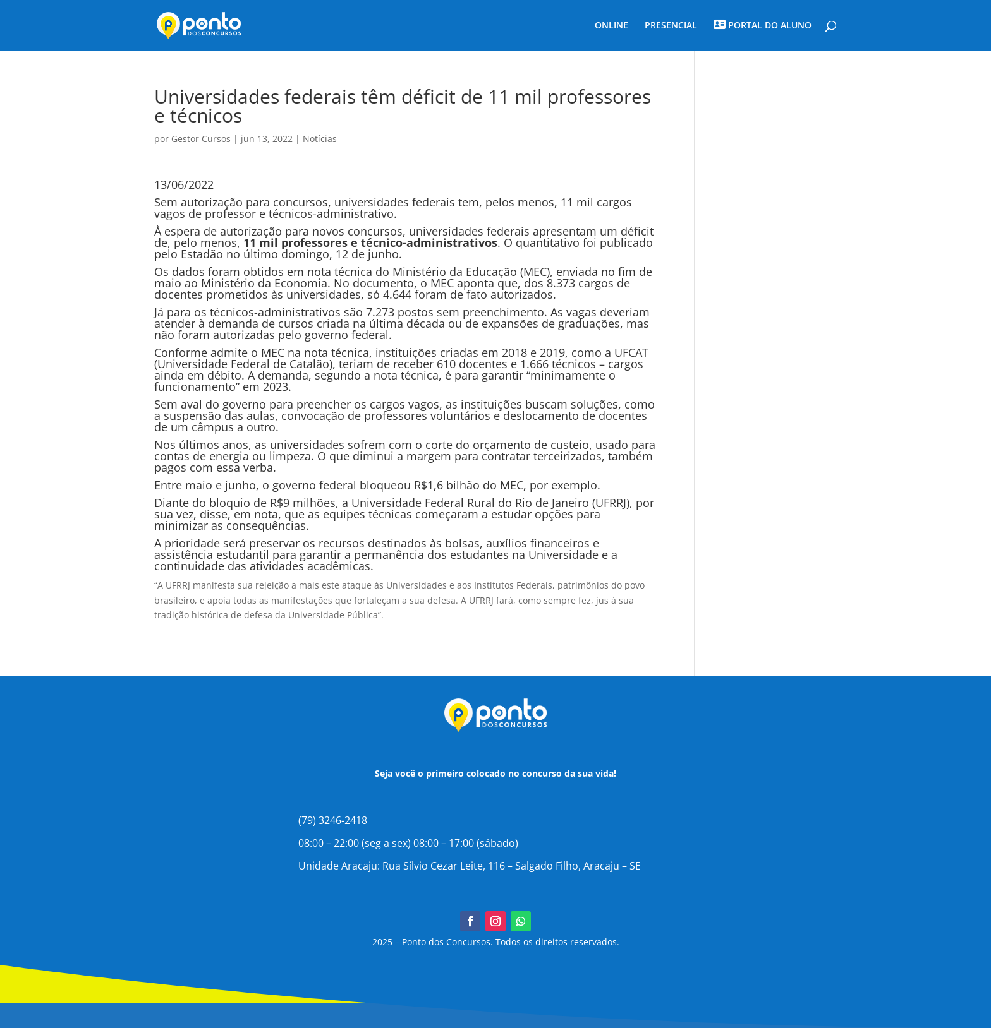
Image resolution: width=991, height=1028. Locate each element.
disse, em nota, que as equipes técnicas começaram (341, 514)
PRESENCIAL (671, 26)
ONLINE (611, 26)
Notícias (320, 139)
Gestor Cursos (201, 139)
